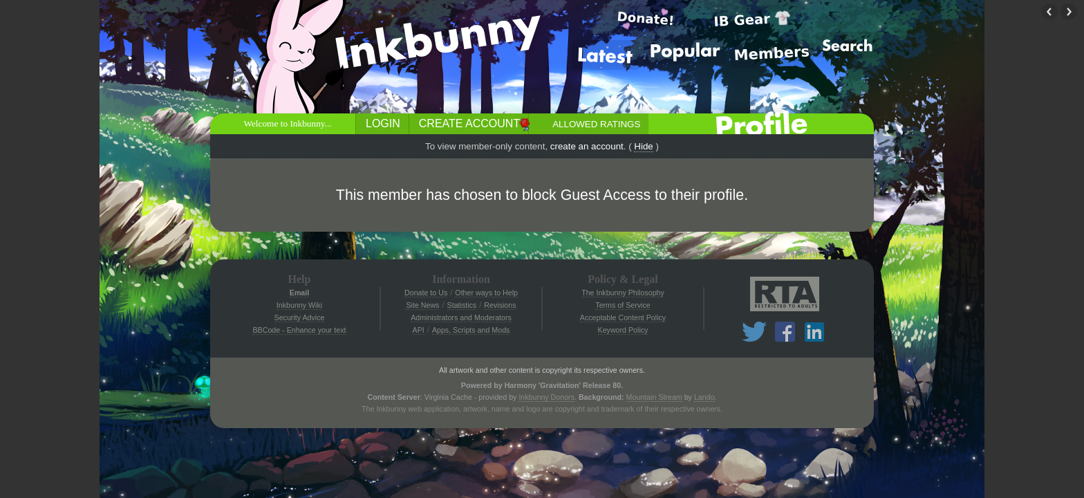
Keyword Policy (623, 330)
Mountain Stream (654, 397)
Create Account (469, 123)
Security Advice (299, 317)
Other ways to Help (486, 292)
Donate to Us (425, 292)
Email (299, 292)
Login (383, 123)
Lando (704, 397)
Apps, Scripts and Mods (471, 330)
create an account (587, 146)
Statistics (462, 305)
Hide (643, 146)
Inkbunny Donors (546, 397)
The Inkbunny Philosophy (622, 292)
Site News (422, 305)
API (418, 330)
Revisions (500, 305)
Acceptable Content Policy (623, 317)
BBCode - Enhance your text (299, 330)
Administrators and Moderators (461, 317)
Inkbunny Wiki (299, 305)
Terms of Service (622, 305)
